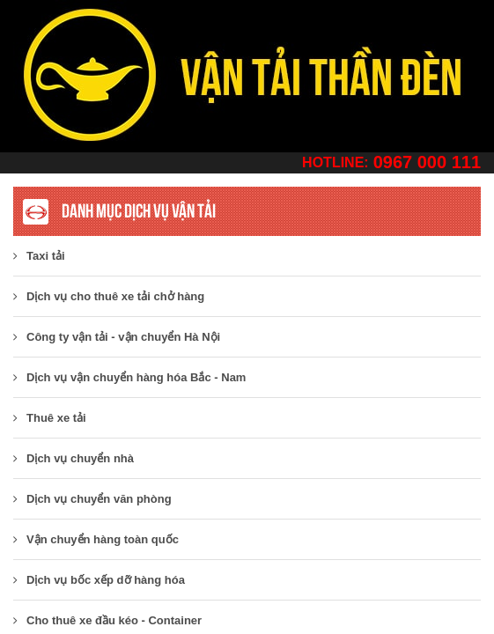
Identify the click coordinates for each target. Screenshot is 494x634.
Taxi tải (39, 255)
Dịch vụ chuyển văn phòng (92, 498)
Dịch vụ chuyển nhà (73, 458)
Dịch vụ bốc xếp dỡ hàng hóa (99, 579)
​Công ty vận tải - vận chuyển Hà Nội (116, 336)
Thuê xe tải (49, 417)
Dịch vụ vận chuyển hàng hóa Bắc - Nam (129, 377)
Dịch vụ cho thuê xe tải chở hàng (108, 296)
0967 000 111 (427, 162)
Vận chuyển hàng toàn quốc (96, 539)
